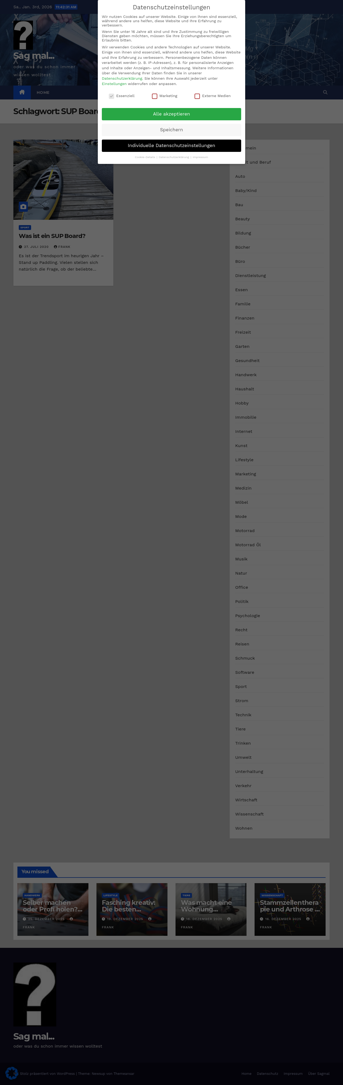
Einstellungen (114, 84)
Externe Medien (213, 96)
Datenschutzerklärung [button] (174, 157)
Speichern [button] (171, 129)
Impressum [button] (200, 157)
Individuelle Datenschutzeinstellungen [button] (171, 145)
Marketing (164, 96)
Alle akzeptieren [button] (171, 114)
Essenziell (122, 96)
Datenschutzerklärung (122, 78)
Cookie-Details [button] (145, 157)
